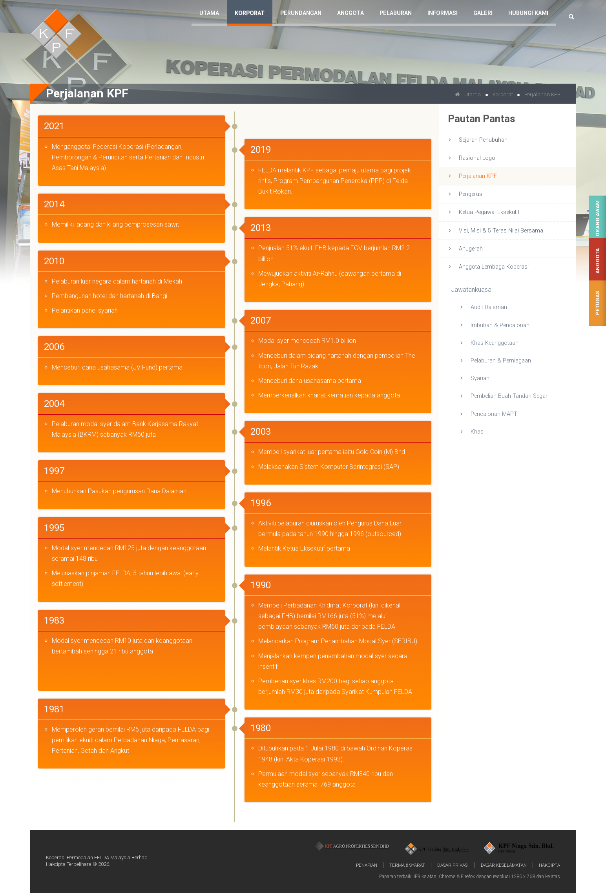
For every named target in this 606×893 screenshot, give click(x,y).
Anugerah (471, 248)
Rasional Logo (477, 158)
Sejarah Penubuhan (483, 140)
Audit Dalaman (489, 307)
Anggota (598, 261)
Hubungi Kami (528, 13)
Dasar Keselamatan (504, 865)
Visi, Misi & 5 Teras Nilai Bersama (501, 230)
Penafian (366, 865)
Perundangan (300, 13)
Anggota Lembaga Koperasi (494, 267)
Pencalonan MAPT (494, 414)
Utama (209, 13)
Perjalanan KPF (478, 176)
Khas (477, 431)
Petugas (598, 303)
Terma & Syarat (407, 865)
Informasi (442, 13)
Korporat (250, 13)
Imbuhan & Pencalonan (500, 325)
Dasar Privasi (453, 865)
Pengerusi (471, 194)
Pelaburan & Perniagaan (501, 360)
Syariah (480, 378)
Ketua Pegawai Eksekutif (489, 212)
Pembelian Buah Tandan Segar (509, 396)
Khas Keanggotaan (494, 343)
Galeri (483, 13)
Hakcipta (549, 865)
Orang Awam (598, 218)
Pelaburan (396, 13)
